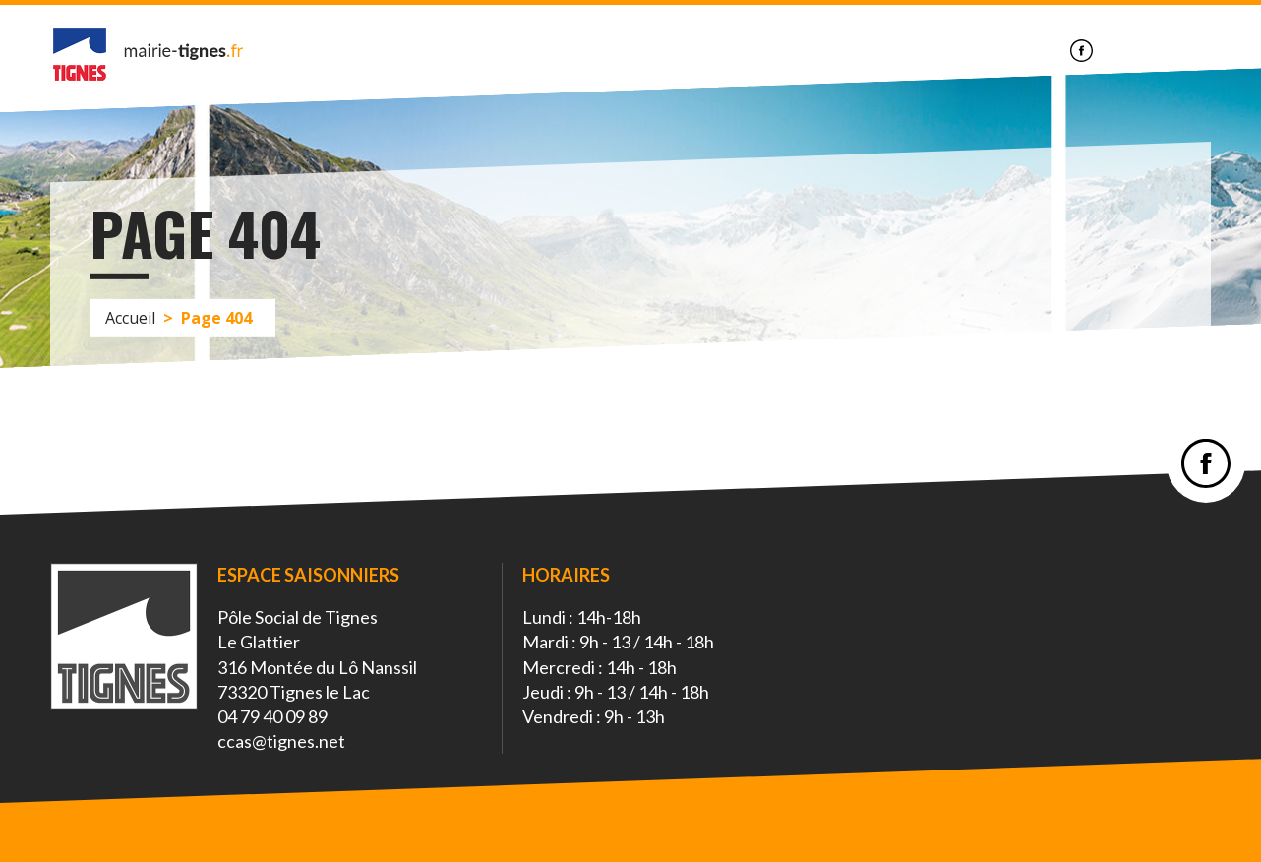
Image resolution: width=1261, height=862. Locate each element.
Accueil (130, 317)
